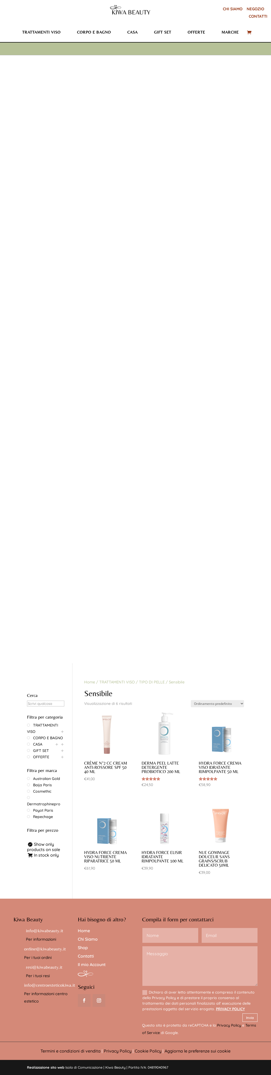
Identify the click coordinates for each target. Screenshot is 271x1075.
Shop (83, 947)
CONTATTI (258, 16)
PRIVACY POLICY (230, 1009)
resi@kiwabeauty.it (44, 967)
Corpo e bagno (94, 32)
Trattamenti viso (41, 32)
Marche (230, 32)
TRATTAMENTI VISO (117, 681)
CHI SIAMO (232, 8)
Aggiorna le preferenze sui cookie (198, 1051)
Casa (132, 32)
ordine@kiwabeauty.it (45, 949)
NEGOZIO (255, 8)
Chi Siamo (88, 939)
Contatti (86, 956)
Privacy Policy (229, 1025)
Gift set (162, 32)
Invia (250, 1018)
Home (89, 681)
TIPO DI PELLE (152, 681)
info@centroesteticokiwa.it (49, 985)
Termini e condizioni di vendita (70, 1051)
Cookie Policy (148, 1051)
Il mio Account (92, 964)
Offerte (196, 32)
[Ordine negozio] (217, 703)
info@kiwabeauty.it (44, 930)
